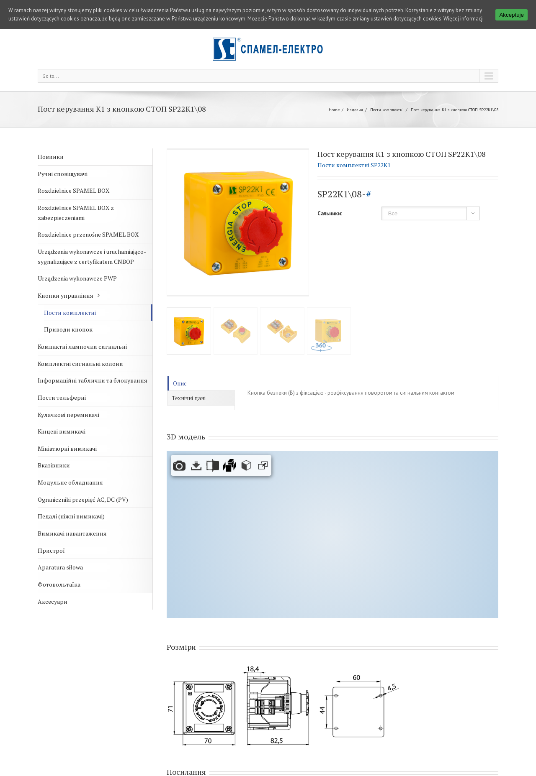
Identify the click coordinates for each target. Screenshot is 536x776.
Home (334, 109)
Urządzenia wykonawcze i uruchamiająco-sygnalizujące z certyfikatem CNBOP (92, 256)
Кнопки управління (65, 295)
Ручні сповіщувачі (63, 174)
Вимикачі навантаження (72, 533)
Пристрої (51, 550)
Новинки (51, 157)
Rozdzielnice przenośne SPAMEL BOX (88, 234)
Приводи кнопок (68, 329)
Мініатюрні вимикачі (67, 448)
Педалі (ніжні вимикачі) (71, 516)
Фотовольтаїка (59, 584)
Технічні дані (189, 398)
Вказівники (54, 465)
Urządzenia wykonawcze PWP (77, 278)
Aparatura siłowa (60, 567)
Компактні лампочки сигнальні (82, 346)
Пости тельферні (62, 397)
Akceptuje (511, 15)
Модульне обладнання (70, 482)
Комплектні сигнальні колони (80, 364)
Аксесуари (52, 601)
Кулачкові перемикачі (68, 415)
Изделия (355, 109)
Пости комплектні (387, 109)
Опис (179, 383)
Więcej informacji (463, 18)
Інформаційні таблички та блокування (92, 380)
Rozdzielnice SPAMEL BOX (73, 190)
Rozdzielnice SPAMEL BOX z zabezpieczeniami (76, 213)
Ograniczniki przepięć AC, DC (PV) (83, 499)
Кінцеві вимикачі (61, 431)
